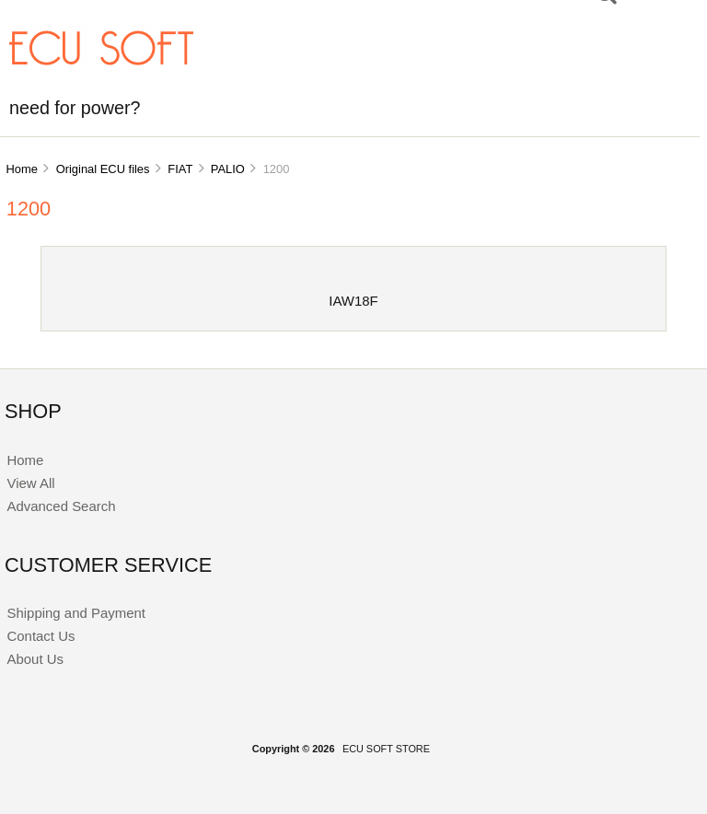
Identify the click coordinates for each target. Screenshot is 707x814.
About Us (35, 659)
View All (30, 483)
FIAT (180, 169)
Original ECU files (103, 169)
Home (21, 169)
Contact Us (40, 636)
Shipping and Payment (75, 613)
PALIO (228, 169)
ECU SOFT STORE (386, 748)
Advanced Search (60, 506)
